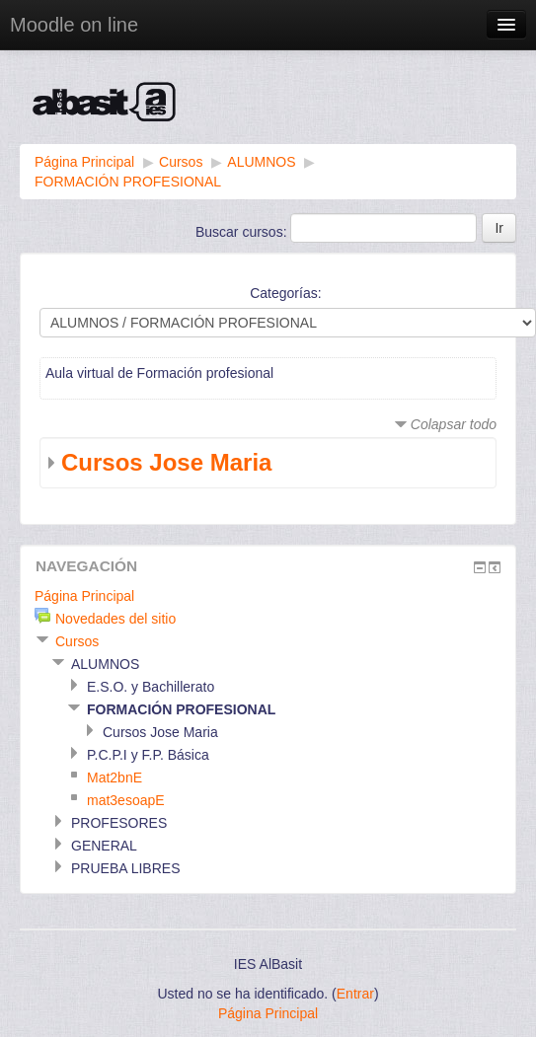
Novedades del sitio (115, 619)
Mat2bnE (114, 777)
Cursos (180, 162)
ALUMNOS (261, 162)
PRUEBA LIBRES (126, 868)
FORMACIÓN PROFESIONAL (128, 181)
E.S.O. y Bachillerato (150, 687)
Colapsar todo (454, 424)
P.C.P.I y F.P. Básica (148, 755)
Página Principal (84, 162)
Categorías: (285, 293)
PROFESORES (119, 823)
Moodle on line (74, 25)
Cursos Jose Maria (166, 462)
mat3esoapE (126, 800)
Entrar (355, 993)
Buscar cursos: (242, 232)
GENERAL (104, 845)
